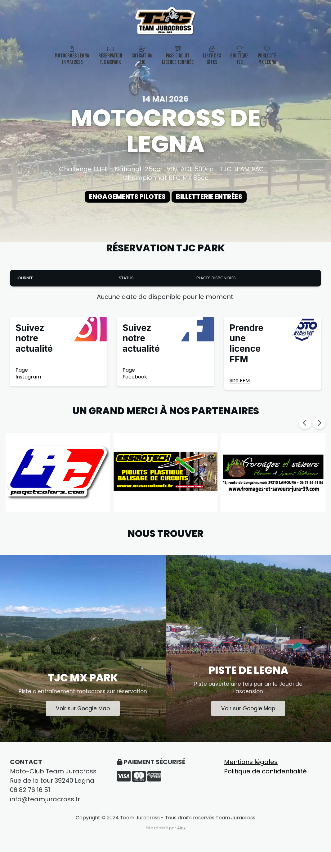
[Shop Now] (58, 354)
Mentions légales (251, 767)
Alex (181, 833)
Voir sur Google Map (82, 713)
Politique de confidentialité (265, 776)
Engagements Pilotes (120, 198)
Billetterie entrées (216, 198)
